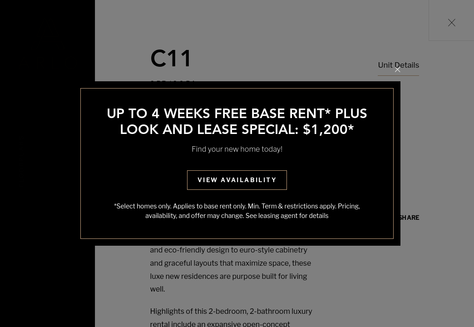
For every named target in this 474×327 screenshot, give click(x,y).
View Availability (237, 179)
